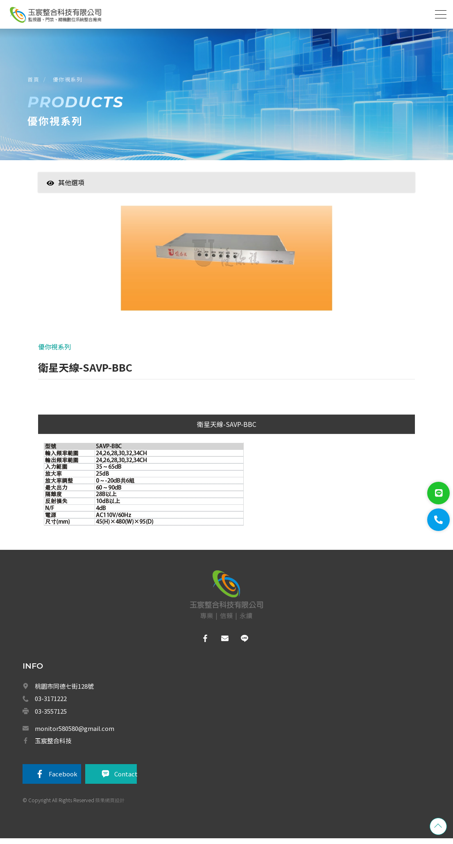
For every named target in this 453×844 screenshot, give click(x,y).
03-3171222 (51, 703)
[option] (226, 266)
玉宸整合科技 (53, 745)
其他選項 (65, 186)
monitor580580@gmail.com (74, 732)
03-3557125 (51, 716)
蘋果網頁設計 (110, 804)
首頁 (35, 81)
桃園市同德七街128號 (64, 691)
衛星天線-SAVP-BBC (226, 430)
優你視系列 (69, 81)
